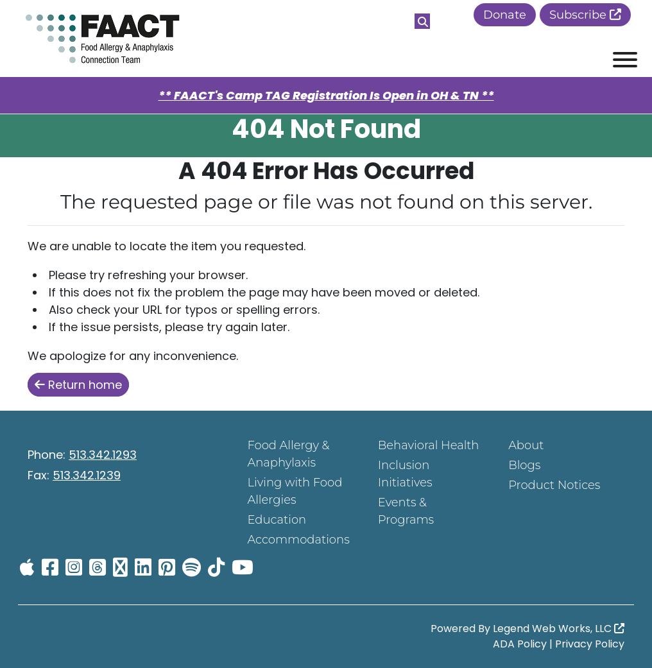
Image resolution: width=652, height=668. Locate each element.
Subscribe (585, 15)
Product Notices (554, 485)
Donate (504, 15)
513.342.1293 (103, 455)
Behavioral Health (428, 445)
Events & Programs (406, 511)
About (526, 445)
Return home (78, 385)
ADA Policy (520, 644)
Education (276, 520)
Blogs (524, 465)
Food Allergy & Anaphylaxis (288, 454)
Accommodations (298, 540)
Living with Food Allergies (294, 491)
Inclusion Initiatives (405, 474)
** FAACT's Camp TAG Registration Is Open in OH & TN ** (326, 95)
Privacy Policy (589, 644)
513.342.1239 (87, 475)
